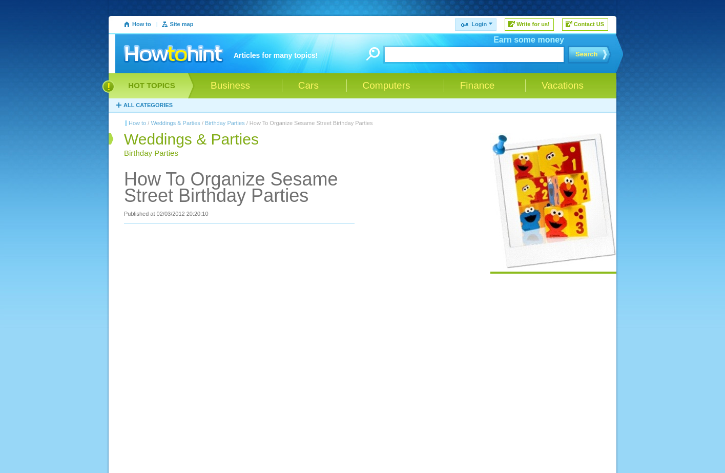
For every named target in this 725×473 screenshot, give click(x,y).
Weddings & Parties (175, 123)
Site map (182, 24)
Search (586, 54)
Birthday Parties (225, 123)
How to (141, 24)
